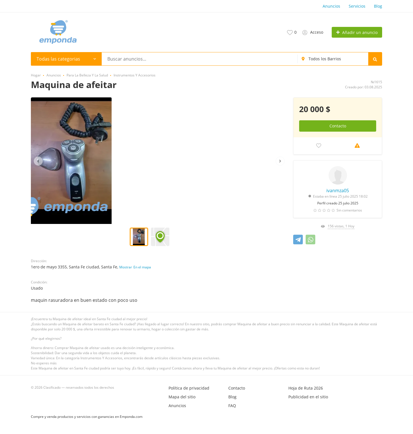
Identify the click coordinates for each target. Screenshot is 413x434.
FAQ (232, 405)
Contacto (337, 126)
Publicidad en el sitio (308, 396)
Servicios (357, 6)
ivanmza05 (337, 190)
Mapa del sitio (182, 396)
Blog (378, 6)
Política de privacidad (189, 388)
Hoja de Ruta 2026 (305, 388)
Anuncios (331, 6)
